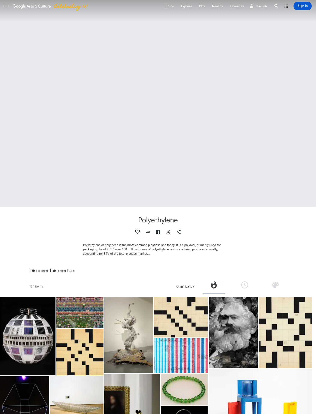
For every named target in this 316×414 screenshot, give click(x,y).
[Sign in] (303, 6)
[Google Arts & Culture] (50, 6)
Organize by (185, 286)
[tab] (214, 286)
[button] (6, 6)
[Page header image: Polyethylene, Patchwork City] (158, 103)
